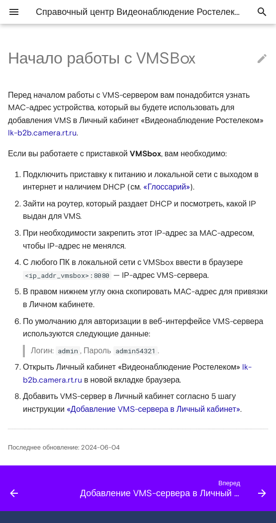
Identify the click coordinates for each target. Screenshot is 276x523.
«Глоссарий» (166, 187)
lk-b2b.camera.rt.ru (42, 133)
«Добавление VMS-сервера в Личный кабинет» (153, 409)
